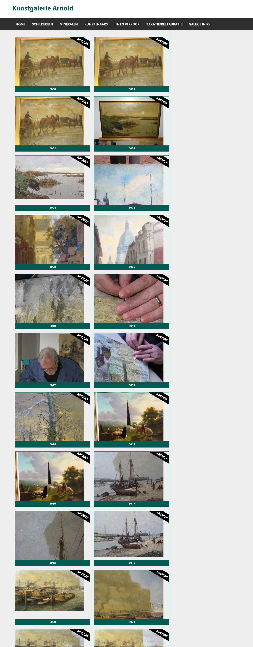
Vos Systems (223, 639)
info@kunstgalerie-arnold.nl (154, 639)
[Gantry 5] (42, 9)
